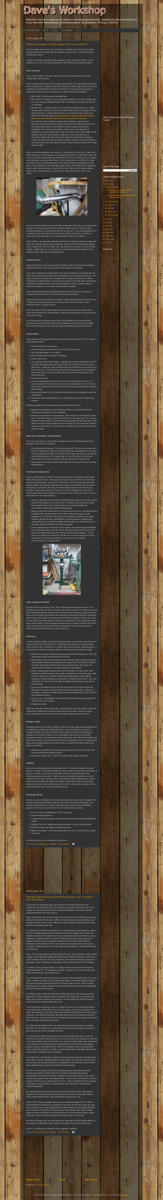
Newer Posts (33, 1179)
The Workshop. (67, 30)
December (112, 187)
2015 (108, 236)
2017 (108, 229)
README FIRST (33, 30)
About (54, 30)
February (111, 215)
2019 (108, 222)
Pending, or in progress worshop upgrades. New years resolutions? (56, 44)
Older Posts (91, 1179)
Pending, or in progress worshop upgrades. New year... (119, 191)
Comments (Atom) (44, 1185)
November (112, 201)
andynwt (108, 1195)
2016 (108, 232)
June (110, 205)
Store (79, 30)
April (110, 208)
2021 (108, 184)
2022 (108, 181)
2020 (108, 219)
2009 (108, 242)
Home (46, 30)
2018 (108, 226)
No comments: (64, 844)
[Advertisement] (61, 868)
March (110, 211)
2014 (108, 239)
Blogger (125, 1195)
